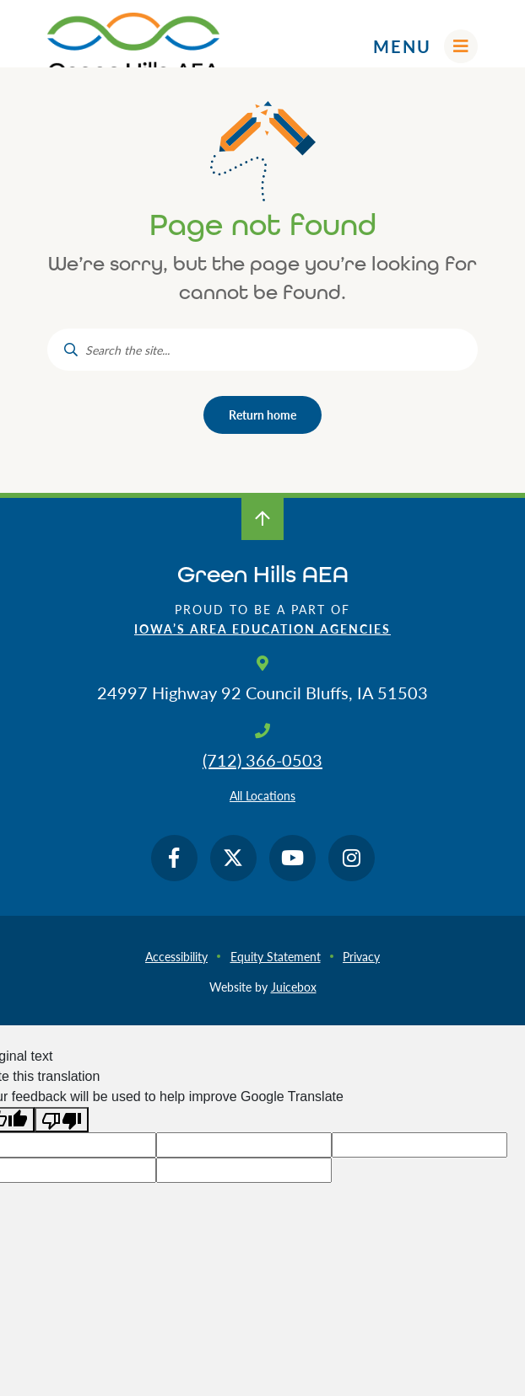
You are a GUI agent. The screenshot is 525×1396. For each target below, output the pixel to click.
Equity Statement (275, 956)
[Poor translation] (62, 1120)
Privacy (361, 956)
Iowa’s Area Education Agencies (262, 628)
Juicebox (294, 986)
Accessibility (176, 956)
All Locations (262, 795)
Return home (262, 414)
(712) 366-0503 (262, 760)
